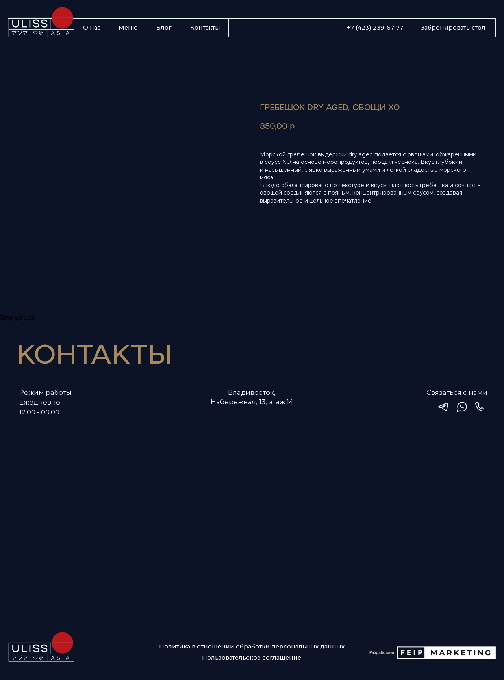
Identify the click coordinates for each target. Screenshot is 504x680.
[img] (443, 407)
